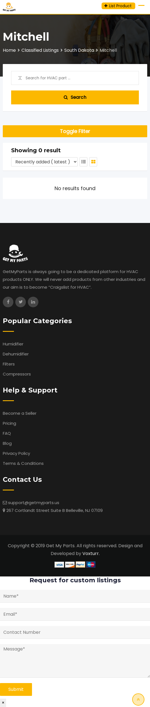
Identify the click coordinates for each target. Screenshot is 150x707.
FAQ (7, 433)
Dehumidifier (16, 354)
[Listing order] (44, 161)
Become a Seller (19, 413)
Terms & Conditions (23, 463)
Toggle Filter (75, 131)
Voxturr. (91, 553)
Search (75, 97)
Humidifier (13, 344)
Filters (9, 364)
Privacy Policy (16, 453)
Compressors (17, 374)
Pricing (9, 423)
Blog (7, 443)
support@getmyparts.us (33, 502)
